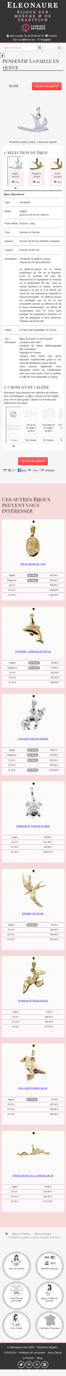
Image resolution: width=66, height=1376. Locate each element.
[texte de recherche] (18, 48)
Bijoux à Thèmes (20, 1233)
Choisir (31, 440)
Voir (15, 182)
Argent (23, 211)
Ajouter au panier (47, 86)
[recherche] (40, 48)
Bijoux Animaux (42, 1233)
